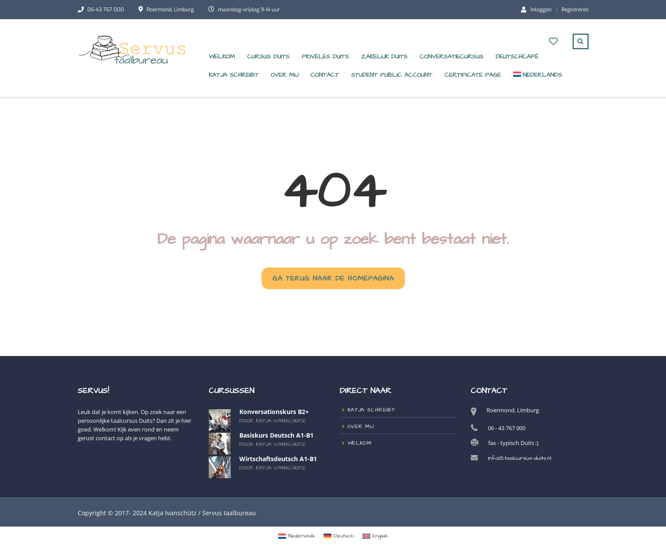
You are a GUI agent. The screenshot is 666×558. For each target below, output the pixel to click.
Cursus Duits (268, 56)
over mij (284, 75)
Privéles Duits (325, 56)
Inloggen (536, 9)
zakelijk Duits (384, 56)
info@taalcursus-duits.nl (519, 458)
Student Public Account (391, 75)
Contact (325, 75)
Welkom (222, 56)
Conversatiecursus (451, 56)
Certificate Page (473, 75)
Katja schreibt (234, 75)
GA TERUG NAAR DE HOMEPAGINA (333, 278)
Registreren (575, 9)
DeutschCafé (517, 56)
